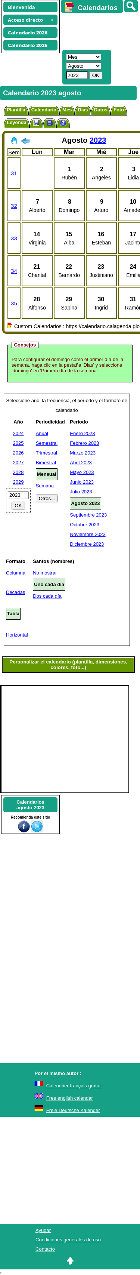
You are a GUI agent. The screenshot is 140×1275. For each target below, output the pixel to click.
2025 (18, 443)
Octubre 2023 (84, 524)
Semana (45, 486)
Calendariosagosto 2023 (30, 804)
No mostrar (45, 573)
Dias (83, 110)
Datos (101, 110)
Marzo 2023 (83, 453)
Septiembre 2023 (88, 515)
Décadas (15, 592)
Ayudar (43, 1230)
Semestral (47, 443)
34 (14, 271)
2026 (18, 453)
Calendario (43, 110)
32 (14, 206)
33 (14, 238)
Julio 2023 (81, 492)
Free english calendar (69, 1098)
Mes (67, 110)
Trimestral (46, 453)
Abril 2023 (81, 462)
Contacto (45, 1249)
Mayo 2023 (82, 472)
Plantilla (16, 110)
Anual (42, 433)
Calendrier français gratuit (74, 1085)
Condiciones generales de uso (68, 1239)
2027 (18, 462)
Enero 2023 (82, 433)
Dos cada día (47, 596)
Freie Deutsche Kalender (73, 1110)
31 (14, 173)
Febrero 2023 (84, 443)
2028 (18, 472)
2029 (18, 482)
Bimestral (46, 462)
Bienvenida (21, 7)
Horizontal (17, 635)
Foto (118, 110)
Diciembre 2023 (87, 544)
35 (14, 303)
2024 (18, 433)
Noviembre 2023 (87, 534)
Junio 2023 (82, 482)
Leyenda (17, 122)
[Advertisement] (97, 30)
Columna (15, 573)
